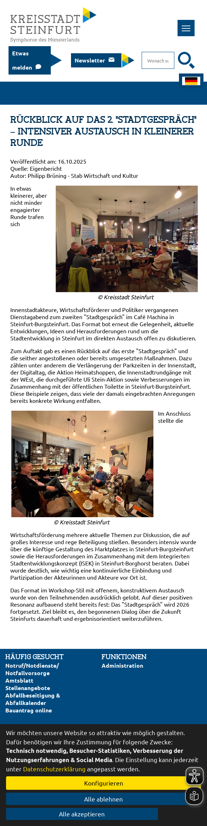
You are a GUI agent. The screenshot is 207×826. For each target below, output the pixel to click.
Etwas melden (22, 60)
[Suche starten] (186, 60)
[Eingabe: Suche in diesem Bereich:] (158, 60)
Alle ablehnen (103, 799)
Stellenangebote (27, 687)
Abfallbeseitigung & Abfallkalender (32, 698)
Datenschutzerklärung (54, 768)
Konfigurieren (103, 783)
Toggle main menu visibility (188, 24)
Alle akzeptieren (103, 813)
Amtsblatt (19, 680)
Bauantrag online (28, 710)
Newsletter (90, 60)
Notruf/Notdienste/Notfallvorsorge (32, 669)
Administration (122, 665)
